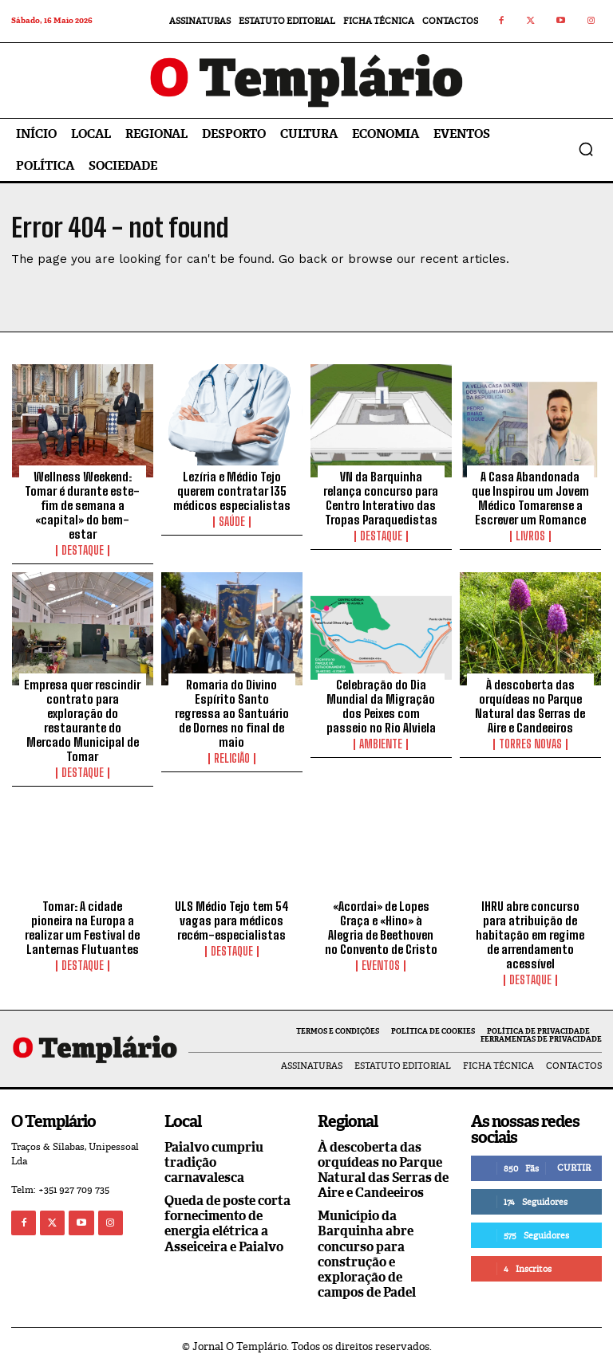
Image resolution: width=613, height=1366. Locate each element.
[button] (586, 149)
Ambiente (380, 744)
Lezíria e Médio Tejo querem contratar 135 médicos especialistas (232, 490)
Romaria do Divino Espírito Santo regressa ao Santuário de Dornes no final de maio (232, 713)
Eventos (381, 966)
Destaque (82, 550)
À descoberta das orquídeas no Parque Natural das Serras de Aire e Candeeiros (530, 706)
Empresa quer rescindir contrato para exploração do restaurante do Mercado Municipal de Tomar (82, 720)
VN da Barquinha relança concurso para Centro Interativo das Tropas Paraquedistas (380, 498)
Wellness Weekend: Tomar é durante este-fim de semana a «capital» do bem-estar (82, 505)
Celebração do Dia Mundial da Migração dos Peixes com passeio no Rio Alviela (381, 706)
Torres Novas (530, 744)
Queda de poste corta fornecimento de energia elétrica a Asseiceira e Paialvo (227, 1223)
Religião (232, 758)
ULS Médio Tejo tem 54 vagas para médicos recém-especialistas (232, 920)
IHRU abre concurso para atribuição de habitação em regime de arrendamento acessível (530, 935)
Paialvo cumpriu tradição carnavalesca (213, 1162)
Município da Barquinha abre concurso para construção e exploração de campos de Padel (367, 1254)
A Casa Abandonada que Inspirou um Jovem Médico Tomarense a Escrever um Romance (530, 498)
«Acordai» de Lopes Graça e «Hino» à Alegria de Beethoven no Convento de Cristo (381, 927)
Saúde (232, 522)
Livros (530, 536)
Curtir (574, 1167)
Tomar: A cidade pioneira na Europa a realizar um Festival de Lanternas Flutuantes (82, 927)
